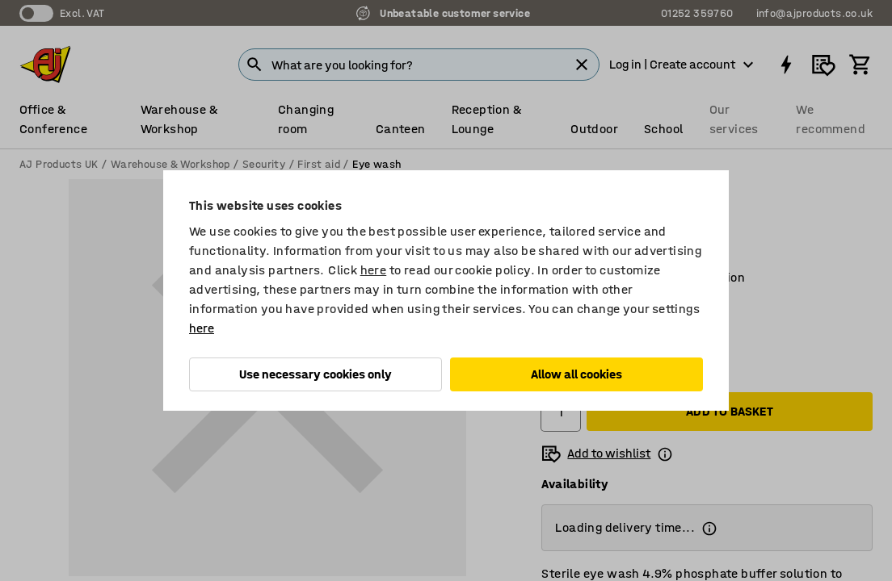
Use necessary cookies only (315, 374)
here (373, 270)
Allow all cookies (576, 374)
